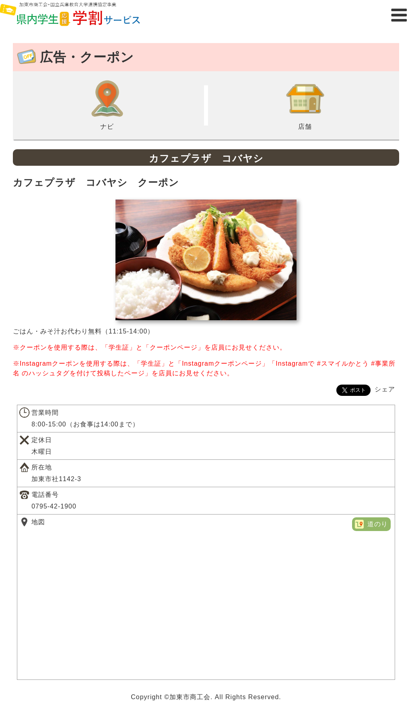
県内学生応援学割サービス (80, 15)
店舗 (305, 104)
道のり (377, 524)
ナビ (107, 104)
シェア (385, 389)
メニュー (399, 15)
